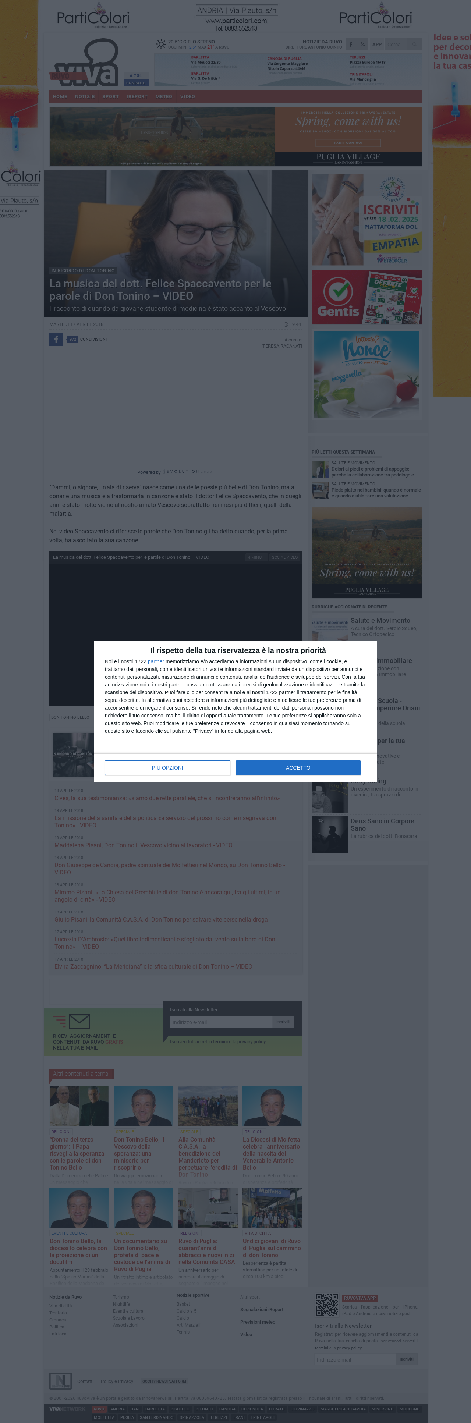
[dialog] (235, 711)
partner (156, 661)
